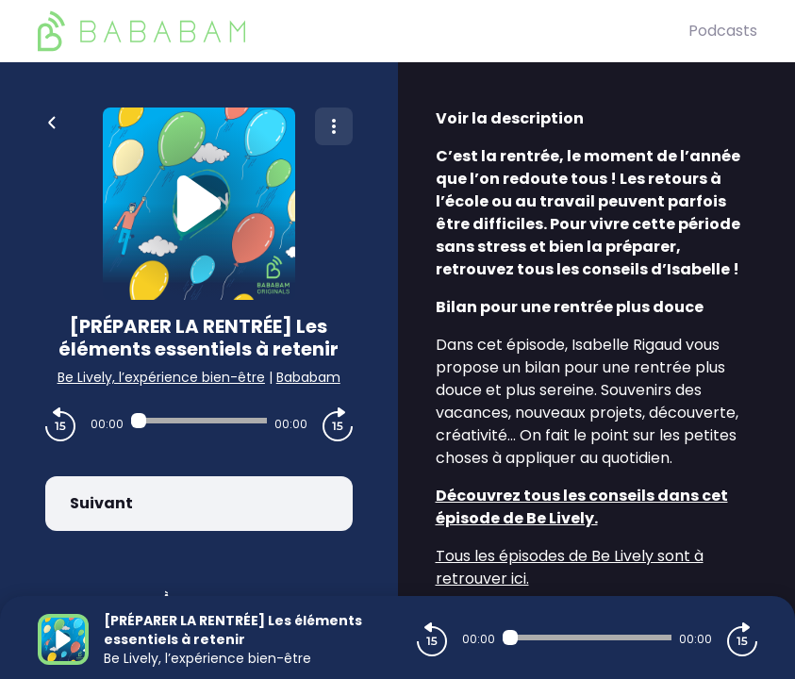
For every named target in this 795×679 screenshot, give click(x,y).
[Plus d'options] (334, 126)
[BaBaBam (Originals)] (363, 31)
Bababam (308, 377)
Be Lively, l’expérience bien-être (161, 377)
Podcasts (722, 30)
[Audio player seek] (199, 420)
